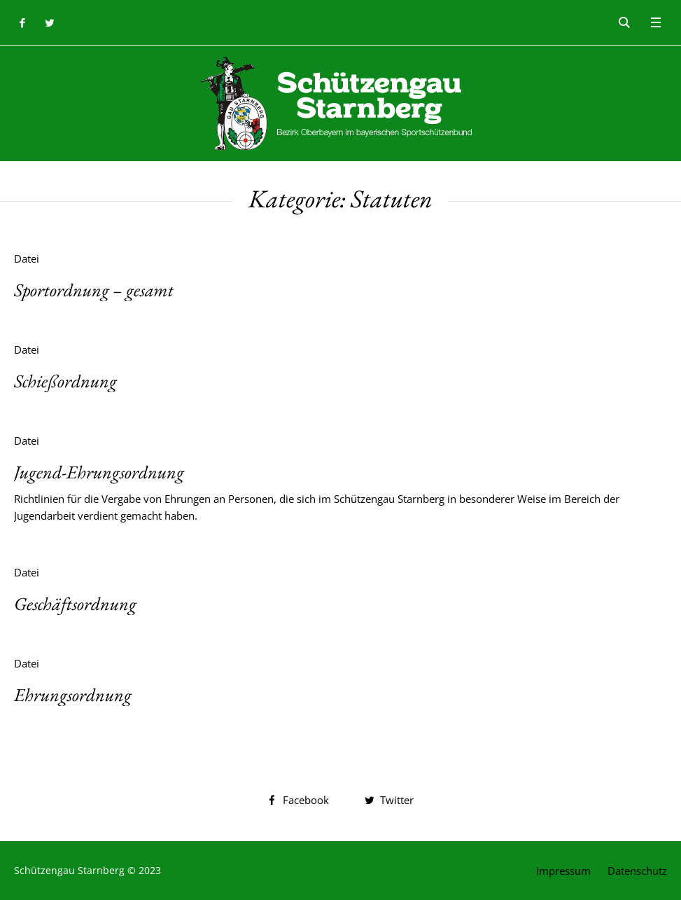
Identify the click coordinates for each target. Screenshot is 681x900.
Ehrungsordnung (73, 695)
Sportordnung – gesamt (94, 290)
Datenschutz (637, 871)
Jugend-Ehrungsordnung (99, 472)
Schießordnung (65, 381)
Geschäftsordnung (75, 604)
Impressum (563, 871)
